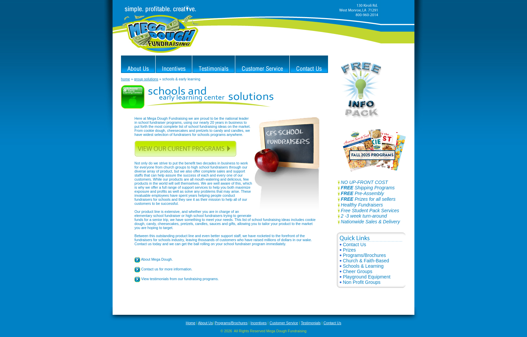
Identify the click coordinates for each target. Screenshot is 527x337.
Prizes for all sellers (368, 199)
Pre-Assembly (362, 193)
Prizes (348, 250)
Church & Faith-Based (364, 260)
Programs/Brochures (363, 255)
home (125, 79)
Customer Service (284, 323)
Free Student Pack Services (370, 210)
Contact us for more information (162, 269)
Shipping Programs (366, 187)
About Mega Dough (153, 259)
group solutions (146, 79)
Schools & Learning (361, 266)
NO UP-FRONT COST (362, 182)
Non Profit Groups (360, 282)
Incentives (258, 323)
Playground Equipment (365, 276)
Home (190, 323)
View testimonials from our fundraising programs (176, 279)
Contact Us (353, 244)
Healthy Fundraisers (362, 205)
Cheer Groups (356, 271)
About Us (205, 323)
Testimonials (311, 323)
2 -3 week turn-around (364, 216)
